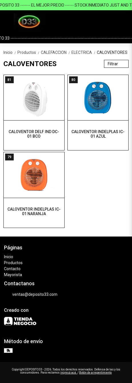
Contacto (12, 268)
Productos (29, 52)
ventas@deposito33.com (30, 294)
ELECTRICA (84, 52)
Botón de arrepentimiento (95, 372)
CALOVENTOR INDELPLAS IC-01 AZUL (98, 133)
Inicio (10, 52)
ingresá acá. (68, 372)
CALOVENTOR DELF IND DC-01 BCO (34, 133)
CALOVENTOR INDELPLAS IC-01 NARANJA (34, 211)
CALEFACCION (56, 52)
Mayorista (13, 274)
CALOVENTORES (112, 52)
